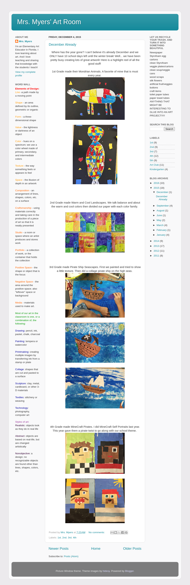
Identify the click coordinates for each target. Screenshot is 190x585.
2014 (157, 241)
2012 (157, 250)
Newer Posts (58, 548)
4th (74, 537)
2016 (157, 183)
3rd (70, 537)
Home (95, 548)
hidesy (106, 571)
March (160, 225)
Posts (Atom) (71, 556)
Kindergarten (157, 169)
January (161, 234)
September (163, 205)
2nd (64, 537)
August (161, 210)
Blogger (129, 571)
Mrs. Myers (25, 41)
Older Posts (132, 548)
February (162, 230)
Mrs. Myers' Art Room (49, 22)
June (160, 215)
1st (59, 537)
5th (151, 160)
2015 (157, 187)
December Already (62, 44)
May (159, 220)
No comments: (97, 532)
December (163, 192)
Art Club (154, 164)
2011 (157, 255)
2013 (157, 246)
